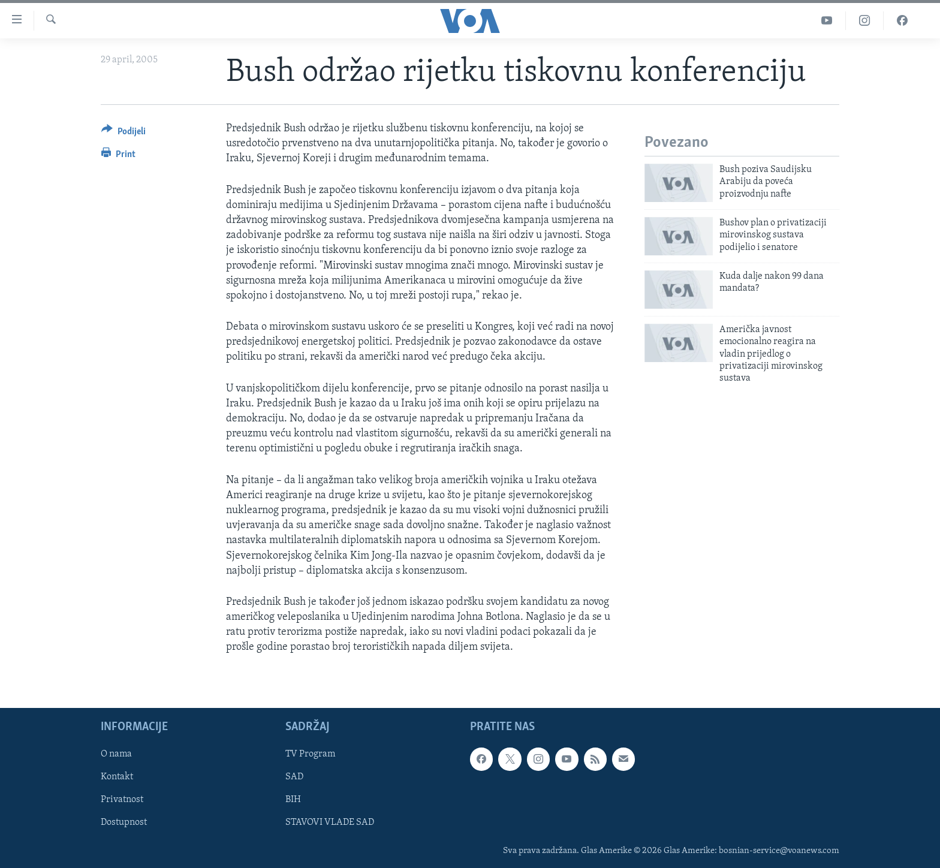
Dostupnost (124, 822)
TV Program (310, 754)
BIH (293, 799)
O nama (116, 754)
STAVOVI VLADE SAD (329, 822)
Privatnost (122, 799)
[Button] (123, 133)
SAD (294, 777)
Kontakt (117, 777)
